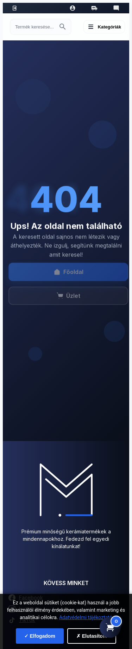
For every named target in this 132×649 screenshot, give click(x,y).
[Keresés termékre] (34, 27)
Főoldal (68, 273)
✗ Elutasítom (91, 636)
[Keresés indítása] (62, 26)
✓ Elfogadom (39, 636)
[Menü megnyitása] (104, 26)
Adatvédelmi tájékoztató (85, 617)
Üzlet (68, 297)
